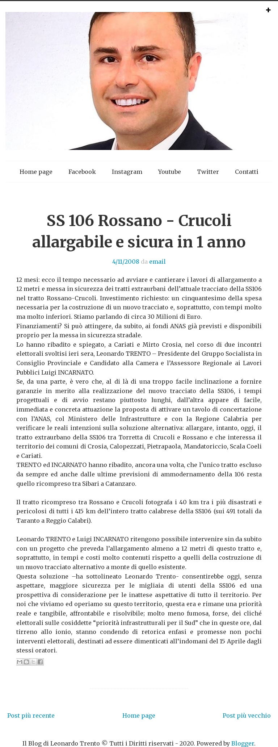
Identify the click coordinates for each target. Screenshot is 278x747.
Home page (36, 171)
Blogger (242, 743)
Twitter (208, 171)
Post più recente (31, 715)
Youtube (169, 171)
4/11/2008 (125, 261)
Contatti (246, 171)
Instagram (127, 171)
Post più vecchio (247, 715)
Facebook (82, 171)
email (157, 261)
